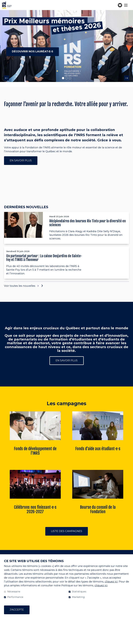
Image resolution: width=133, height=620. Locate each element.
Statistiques (79, 591)
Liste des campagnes (66, 531)
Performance (15, 597)
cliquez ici (111, 581)
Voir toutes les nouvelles (21, 285)
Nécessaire (13, 591)
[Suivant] (126, 78)
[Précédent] (6, 78)
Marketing (78, 597)
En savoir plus (21, 160)
